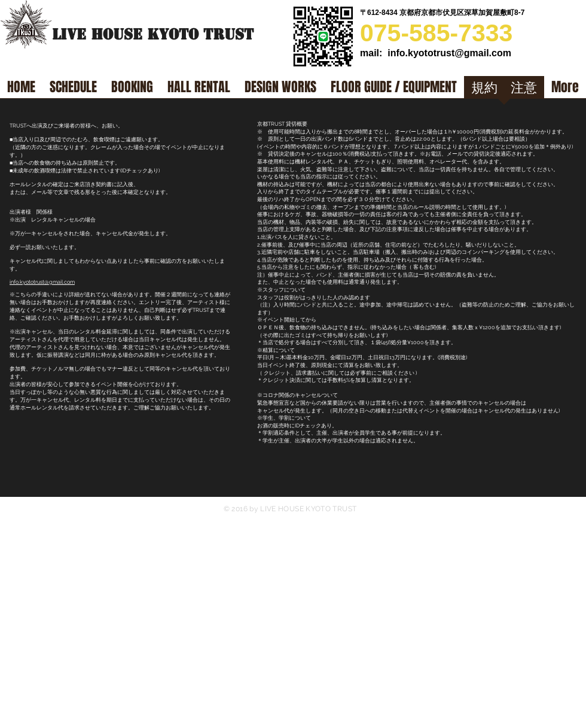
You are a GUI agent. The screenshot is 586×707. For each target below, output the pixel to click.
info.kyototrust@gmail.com (449, 53)
